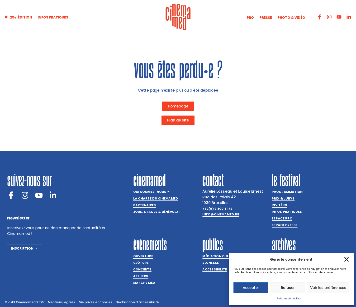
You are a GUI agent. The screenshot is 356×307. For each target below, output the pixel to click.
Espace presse (284, 225)
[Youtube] (39, 195)
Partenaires (144, 205)
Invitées (279, 205)
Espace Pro (282, 218)
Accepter (251, 287)
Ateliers (140, 276)
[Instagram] (25, 195)
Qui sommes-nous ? (151, 192)
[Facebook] (11, 195)
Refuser (288, 287)
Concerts (142, 269)
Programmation (287, 192)
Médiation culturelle (222, 256)
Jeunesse (210, 262)
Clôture (141, 262)
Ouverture (143, 256)
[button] (346, 259)
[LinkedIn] (53, 195)
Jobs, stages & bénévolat (157, 211)
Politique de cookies (289, 298)
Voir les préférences (328, 287)
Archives (284, 244)
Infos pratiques (287, 211)
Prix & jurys (283, 198)
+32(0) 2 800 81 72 (217, 208)
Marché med (144, 282)
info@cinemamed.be (220, 214)
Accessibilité (214, 269)
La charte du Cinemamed (155, 198)
